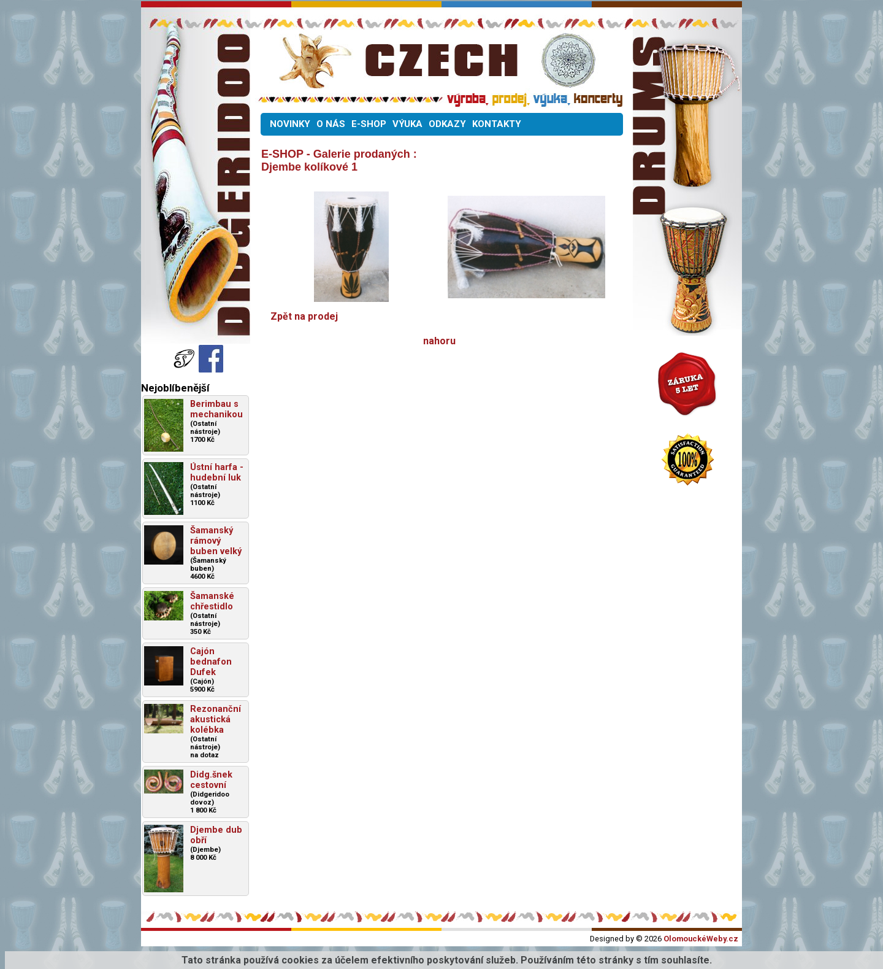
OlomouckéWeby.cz (700, 938)
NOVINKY (290, 123)
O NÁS (330, 123)
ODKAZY (447, 123)
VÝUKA (407, 123)
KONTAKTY (496, 123)
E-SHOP (368, 123)
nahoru (439, 341)
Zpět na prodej (304, 316)
